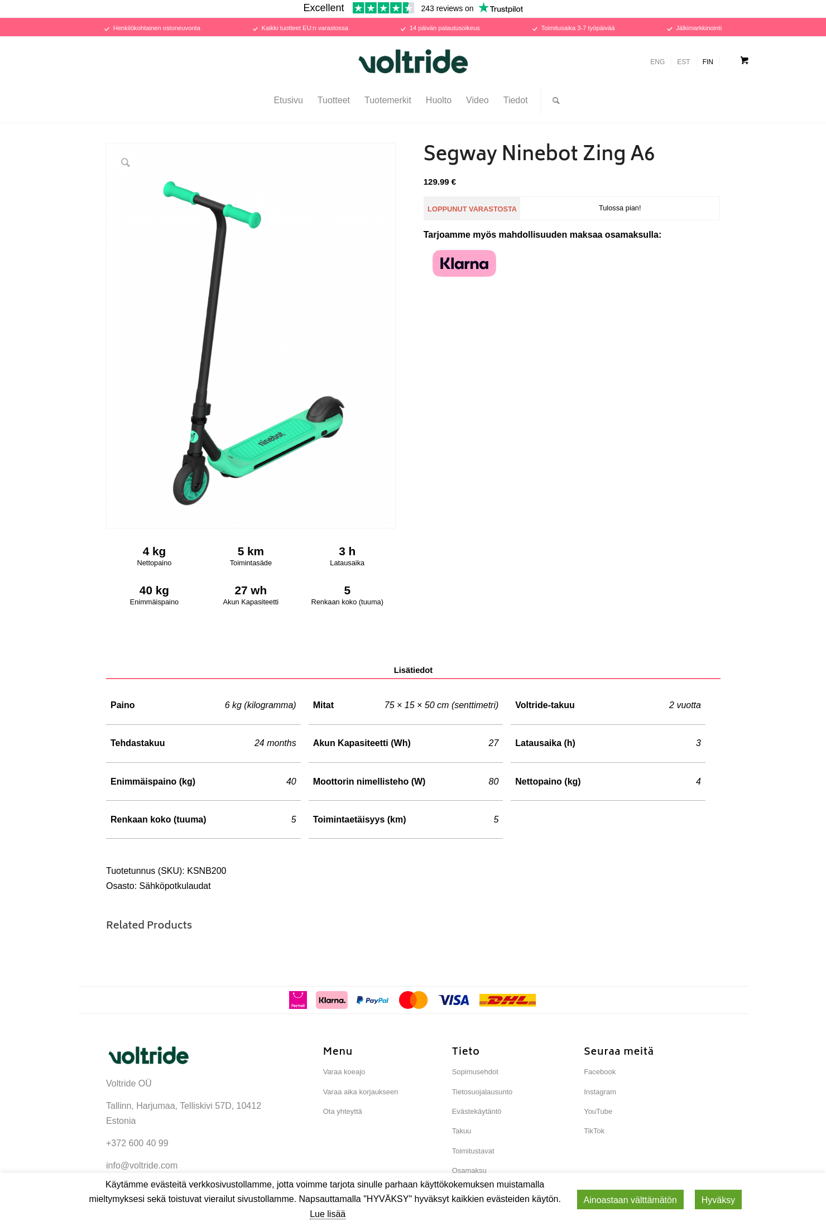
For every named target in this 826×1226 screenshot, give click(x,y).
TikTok (594, 1131)
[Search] (552, 100)
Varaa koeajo (344, 1072)
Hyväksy (718, 1200)
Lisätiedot (413, 670)
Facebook (600, 1072)
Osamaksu (469, 1170)
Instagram (600, 1092)
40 (291, 781)
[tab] (413, 671)
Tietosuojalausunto (482, 1092)
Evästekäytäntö (477, 1111)
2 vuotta (685, 705)
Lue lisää (327, 1214)
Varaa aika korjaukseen (360, 1092)
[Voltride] (413, 61)
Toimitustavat (473, 1151)
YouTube (598, 1111)
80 (494, 781)
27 (494, 743)
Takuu (462, 1131)
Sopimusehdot (475, 1072)
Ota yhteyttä (342, 1111)
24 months (275, 743)
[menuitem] (288, 100)
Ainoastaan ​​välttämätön (630, 1200)
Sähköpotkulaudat (175, 886)
